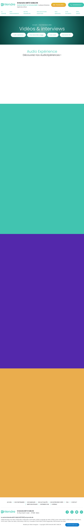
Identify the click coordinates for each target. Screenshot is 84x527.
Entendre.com (44, 504)
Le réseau (54, 504)
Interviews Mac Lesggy (36, 35)
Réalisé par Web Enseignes (30, 524)
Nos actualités (43, 502)
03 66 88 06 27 (76, 5)
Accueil (9, 502)
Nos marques (31, 502)
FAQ (67, 502)
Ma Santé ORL (66, 35)
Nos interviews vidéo (56, 502)
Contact (74, 502)
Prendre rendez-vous (72, 524)
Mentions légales (32, 504)
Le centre (3, 12)
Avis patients (68, 12)
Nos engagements (14, 12)
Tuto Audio (53, 35)
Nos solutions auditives (42, 12)
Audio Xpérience (18, 35)
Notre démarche (27, 12)
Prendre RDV (58, 5)
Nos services (58, 12)
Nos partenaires (19, 502)
